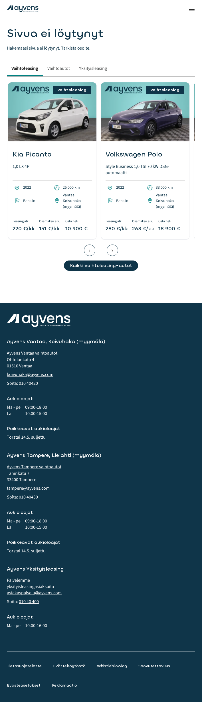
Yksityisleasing (93, 68)
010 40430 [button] (28, 497)
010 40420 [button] (28, 383)
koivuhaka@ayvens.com (30, 374)
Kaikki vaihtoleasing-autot (101, 265)
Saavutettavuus (154, 666)
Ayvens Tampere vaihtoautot (34, 467)
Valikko (191, 9)
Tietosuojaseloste (24, 666)
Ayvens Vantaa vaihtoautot (32, 353)
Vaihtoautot (58, 68)
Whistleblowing (112, 666)
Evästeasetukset (24, 685)
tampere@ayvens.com (28, 488)
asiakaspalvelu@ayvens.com (34, 593)
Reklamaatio (64, 685)
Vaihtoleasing (24, 68)
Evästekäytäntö (69, 666)
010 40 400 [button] (29, 602)
